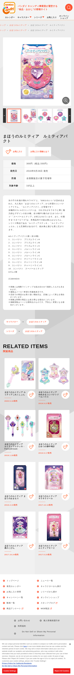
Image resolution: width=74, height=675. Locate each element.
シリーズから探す (49, 592)
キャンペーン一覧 (15, 597)
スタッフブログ (49, 603)
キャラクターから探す (51, 586)
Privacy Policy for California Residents (17, 666)
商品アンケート (15, 609)
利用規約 (22, 626)
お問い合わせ (24, 621)
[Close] (70, 647)
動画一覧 (11, 603)
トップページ (13, 581)
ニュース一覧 (47, 581)
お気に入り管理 (14, 592)
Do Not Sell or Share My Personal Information (39, 633)
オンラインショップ (50, 597)
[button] (4, 115)
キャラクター (12, 322)
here (25, 649)
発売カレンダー (14, 586)
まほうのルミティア (37, 322)
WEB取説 (46, 609)
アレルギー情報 (25, 641)
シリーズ (10, 331)
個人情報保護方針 (51, 621)
